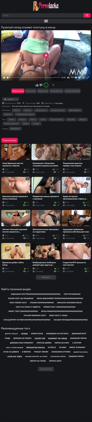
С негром (76, 343)
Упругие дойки (44, 343)
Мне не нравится (40, 85)
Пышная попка (76, 356)
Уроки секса (37, 333)
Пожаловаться (56, 91)
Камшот (28, 110)
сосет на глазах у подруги (28, 307)
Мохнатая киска (35, 347)
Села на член (15, 356)
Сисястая (40, 338)
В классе (52, 347)
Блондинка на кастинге (57, 334)
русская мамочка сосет (35, 315)
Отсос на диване (11, 352)
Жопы (25, 124)
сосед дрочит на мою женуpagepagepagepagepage (27, 320)
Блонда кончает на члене (36, 356)
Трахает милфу (41, 352)
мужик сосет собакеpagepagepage (59, 307)
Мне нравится (37, 85)
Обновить (46, 277)
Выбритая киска (81, 352)
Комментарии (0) (72, 91)
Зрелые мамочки (11, 124)
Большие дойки (57, 119)
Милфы (82, 119)
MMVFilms (15, 129)
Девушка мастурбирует (21, 343)
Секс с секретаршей (14, 347)
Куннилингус (41, 110)
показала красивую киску (69, 303)
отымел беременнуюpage (42, 303)
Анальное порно (78, 338)
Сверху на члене (38, 361)
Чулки (24, 333)
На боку (62, 347)
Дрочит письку (11, 333)
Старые (36, 124)
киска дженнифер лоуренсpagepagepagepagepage (60, 298)
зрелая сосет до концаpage (21, 298)
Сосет (43, 119)
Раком (33, 119)
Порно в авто (55, 361)
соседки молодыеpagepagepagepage (71, 320)
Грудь (7, 338)
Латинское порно (58, 356)
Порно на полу (62, 343)
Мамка (22, 119)
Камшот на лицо (57, 338)
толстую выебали (72, 294)
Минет (16, 110)
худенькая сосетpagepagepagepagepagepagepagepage (35, 294)
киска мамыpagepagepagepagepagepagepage (62, 311)
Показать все (46, 369)
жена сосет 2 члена (58, 315)
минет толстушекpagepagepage (23, 311)
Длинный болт (79, 333)
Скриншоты (31, 91)
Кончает (71, 119)
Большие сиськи (58, 110)
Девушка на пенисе (22, 338)
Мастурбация (75, 110)
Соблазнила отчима (61, 352)
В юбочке (26, 352)
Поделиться (43, 91)
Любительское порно (25, 114)
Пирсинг (8, 114)
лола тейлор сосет (18, 303)
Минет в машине (77, 347)
